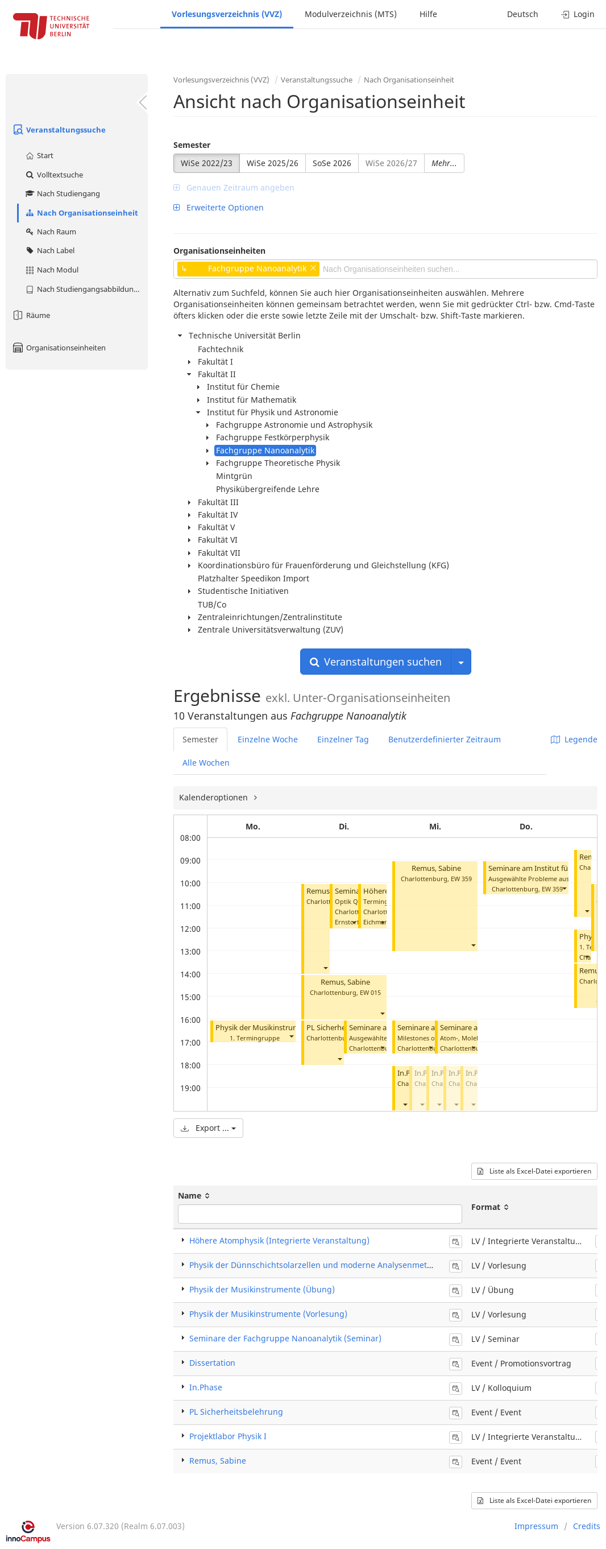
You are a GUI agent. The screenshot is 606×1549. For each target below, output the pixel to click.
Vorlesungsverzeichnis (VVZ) (227, 14)
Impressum (536, 1526)
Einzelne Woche (268, 739)
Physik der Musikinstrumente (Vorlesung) (268, 1313)
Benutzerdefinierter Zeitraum (444, 739)
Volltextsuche (53, 175)
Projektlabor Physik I (228, 1436)
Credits (586, 1526)
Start (38, 155)
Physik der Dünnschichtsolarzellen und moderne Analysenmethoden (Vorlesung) (343, 1264)
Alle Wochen (206, 762)
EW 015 (370, 992)
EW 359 (461, 878)
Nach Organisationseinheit (81, 213)
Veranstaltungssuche (58, 130)
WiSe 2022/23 (207, 163)
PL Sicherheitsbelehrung (236, 1411)
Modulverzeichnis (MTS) (351, 14)
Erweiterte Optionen (218, 207)
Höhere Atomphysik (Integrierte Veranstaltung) (279, 1240)
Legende (574, 739)
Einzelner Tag (343, 739)
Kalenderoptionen (214, 797)
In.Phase (205, 1387)
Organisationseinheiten (58, 347)
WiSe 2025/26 (272, 163)
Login (578, 14)
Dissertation (212, 1362)
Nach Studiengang (62, 193)
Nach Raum (50, 231)
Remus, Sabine (345, 982)
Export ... (208, 1127)
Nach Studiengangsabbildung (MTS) (86, 289)
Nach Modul (51, 270)
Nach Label (49, 250)
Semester (191, 144)
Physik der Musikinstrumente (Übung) (280, 1027)
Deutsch (522, 14)
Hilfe (428, 14)
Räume (30, 315)
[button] (291, 1035)
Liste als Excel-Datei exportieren (534, 1171)
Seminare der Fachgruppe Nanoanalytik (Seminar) (285, 1338)
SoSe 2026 (332, 163)
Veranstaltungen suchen (376, 661)
